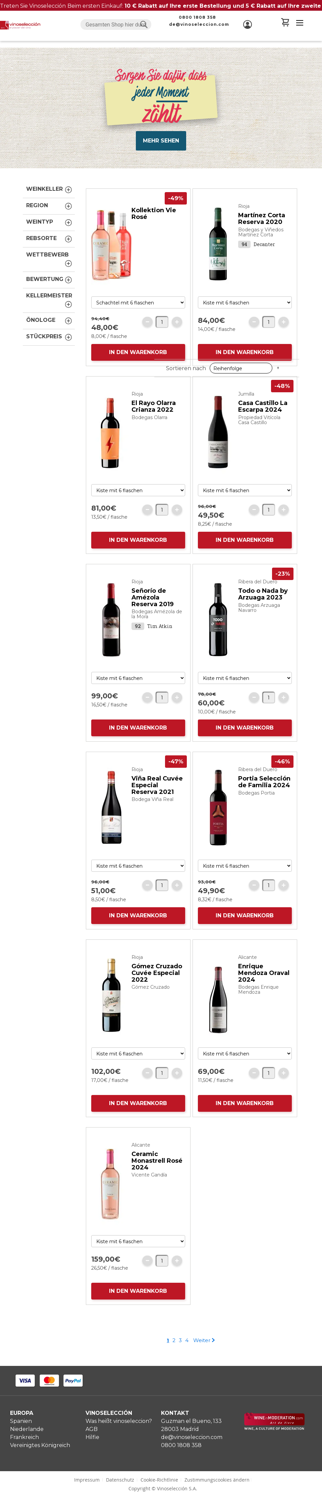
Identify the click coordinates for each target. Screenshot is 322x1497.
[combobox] (115, 24)
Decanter (264, 251)
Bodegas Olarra (149, 424)
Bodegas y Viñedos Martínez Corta (260, 238)
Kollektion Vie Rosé (153, 220)
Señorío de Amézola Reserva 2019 (152, 604)
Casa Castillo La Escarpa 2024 (262, 413)
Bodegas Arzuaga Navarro (259, 614)
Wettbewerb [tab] (49, 253)
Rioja (244, 213)
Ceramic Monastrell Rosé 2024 (156, 1167)
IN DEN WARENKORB (138, 359)
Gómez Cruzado (150, 994)
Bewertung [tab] (49, 273)
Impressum (87, 1480)
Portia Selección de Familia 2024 (264, 789)
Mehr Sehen (161, 134)
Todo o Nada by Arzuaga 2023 (263, 601)
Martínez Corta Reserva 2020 (261, 225)
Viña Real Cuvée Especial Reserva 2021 (157, 792)
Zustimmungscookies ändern (217, 1480)
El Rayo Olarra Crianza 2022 (153, 413)
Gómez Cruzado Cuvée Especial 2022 (156, 979)
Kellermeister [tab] (49, 294)
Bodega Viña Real (152, 806)
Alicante (247, 964)
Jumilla (246, 401)
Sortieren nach (186, 170)
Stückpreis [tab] (49, 330)
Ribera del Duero (257, 588)
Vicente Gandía (149, 1181)
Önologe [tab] (49, 314)
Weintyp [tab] (49, 216)
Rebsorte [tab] (49, 232)
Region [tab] (49, 199)
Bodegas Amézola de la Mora (156, 620)
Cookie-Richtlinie (159, 1480)
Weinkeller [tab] (49, 183)
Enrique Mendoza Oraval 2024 (263, 979)
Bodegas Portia (256, 800)
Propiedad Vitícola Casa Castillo (259, 426)
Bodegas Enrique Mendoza (258, 996)
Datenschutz (120, 1480)
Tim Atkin (159, 633)
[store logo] (20, 25)
